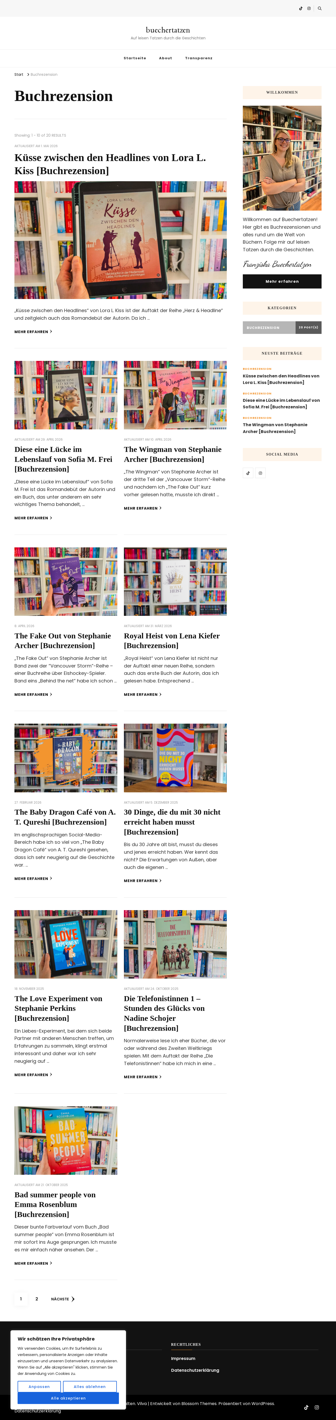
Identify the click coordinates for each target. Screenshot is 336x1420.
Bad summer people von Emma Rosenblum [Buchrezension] (55, 1204)
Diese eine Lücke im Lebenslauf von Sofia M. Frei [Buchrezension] (63, 459)
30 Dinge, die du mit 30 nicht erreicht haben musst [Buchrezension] (172, 822)
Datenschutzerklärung (195, 1370)
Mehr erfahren (33, 331)
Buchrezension (257, 369)
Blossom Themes (199, 1404)
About (165, 58)
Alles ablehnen (90, 1386)
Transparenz (199, 58)
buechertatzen (168, 30)
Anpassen (39, 1386)
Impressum (183, 1358)
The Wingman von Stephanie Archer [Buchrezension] (275, 428)
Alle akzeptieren (68, 1398)
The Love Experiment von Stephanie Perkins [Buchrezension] (58, 1008)
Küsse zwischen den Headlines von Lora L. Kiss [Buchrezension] (281, 379)
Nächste (63, 1299)
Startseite (135, 58)
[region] (68, 1370)
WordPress (262, 1404)
